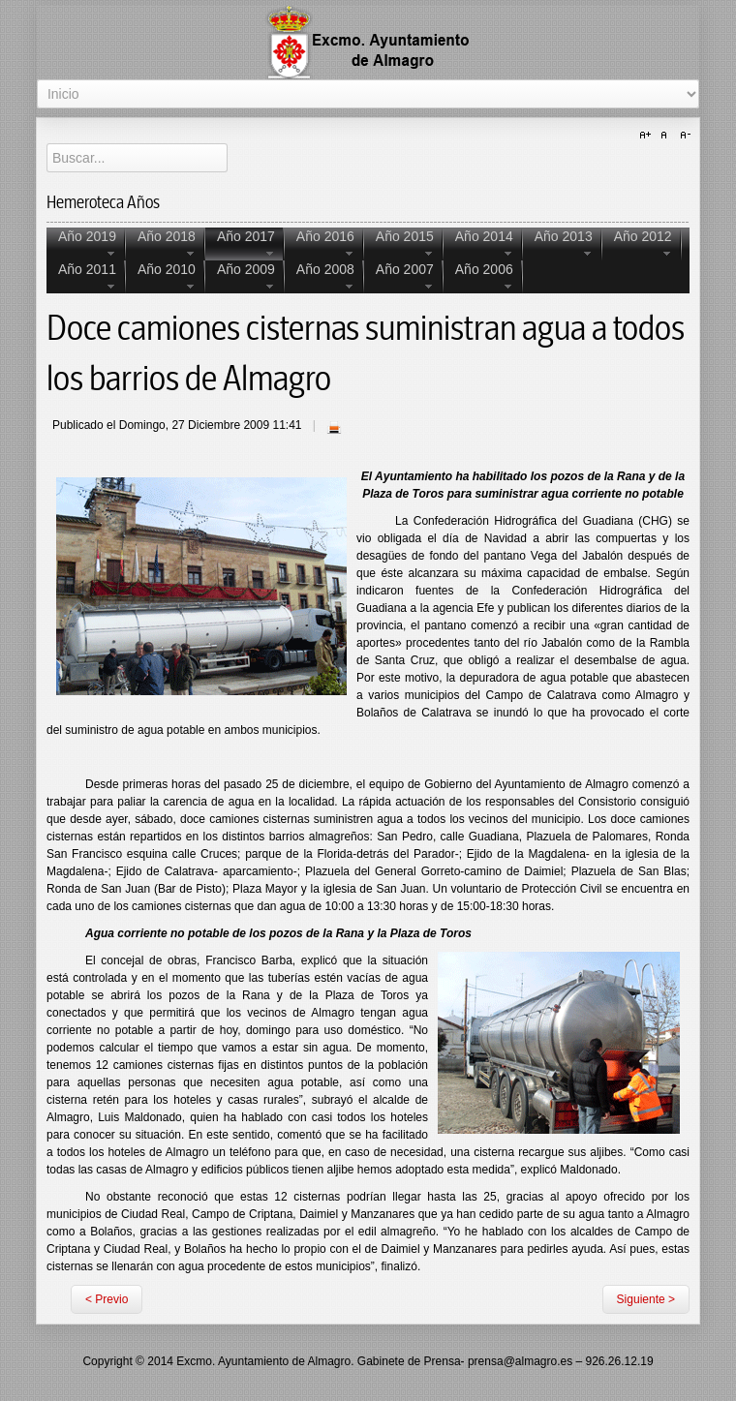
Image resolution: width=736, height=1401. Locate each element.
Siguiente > (646, 1299)
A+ (648, 135)
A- (682, 135)
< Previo (106, 1299)
